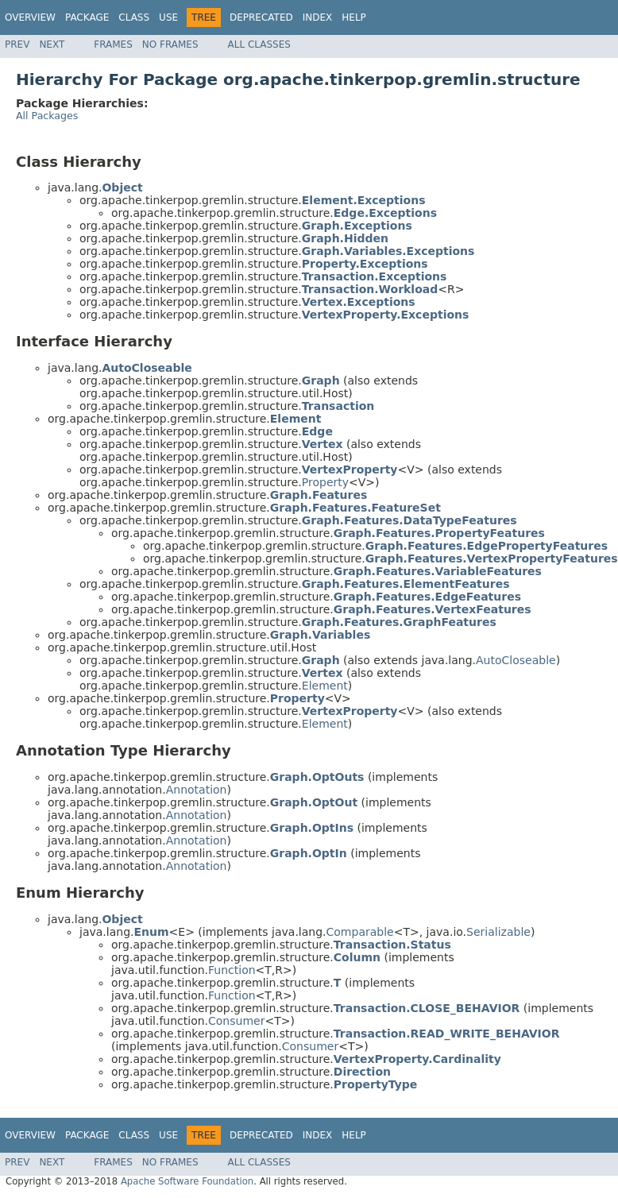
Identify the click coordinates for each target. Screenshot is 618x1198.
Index (318, 17)
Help (354, 17)
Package (87, 17)
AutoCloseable (516, 660)
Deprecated (261, 17)
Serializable (498, 932)
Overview (30, 17)
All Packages (47, 116)
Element (325, 685)
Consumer (236, 1020)
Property (325, 482)
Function (232, 970)
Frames (113, 44)
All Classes (259, 44)
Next (51, 44)
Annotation (196, 789)
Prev (17, 44)
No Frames (170, 44)
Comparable (360, 932)
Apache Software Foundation (187, 1181)
